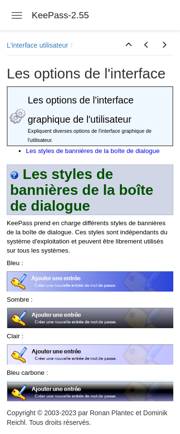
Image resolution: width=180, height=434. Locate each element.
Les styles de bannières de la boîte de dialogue (93, 150)
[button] (129, 45)
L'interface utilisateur (37, 45)
